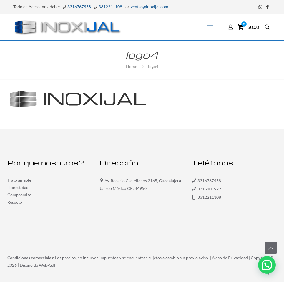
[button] (267, 265)
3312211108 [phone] (110, 6)
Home (131, 66)
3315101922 (209, 188)
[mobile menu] (210, 27)
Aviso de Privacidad (230, 257)
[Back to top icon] (271, 248)
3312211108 (209, 197)
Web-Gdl (47, 265)
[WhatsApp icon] (260, 6)
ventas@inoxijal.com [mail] (149, 6)
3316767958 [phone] (79, 6)
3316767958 (209, 180)
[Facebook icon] (267, 6)
